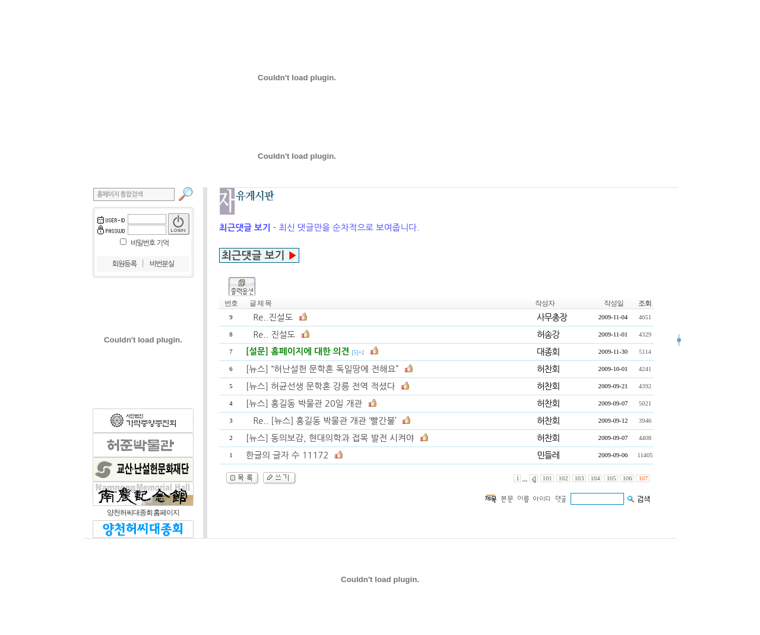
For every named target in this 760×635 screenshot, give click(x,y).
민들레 (548, 455)
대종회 (548, 351)
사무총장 (552, 317)
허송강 (548, 334)
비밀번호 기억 (150, 243)
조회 (644, 303)
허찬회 (548, 368)
